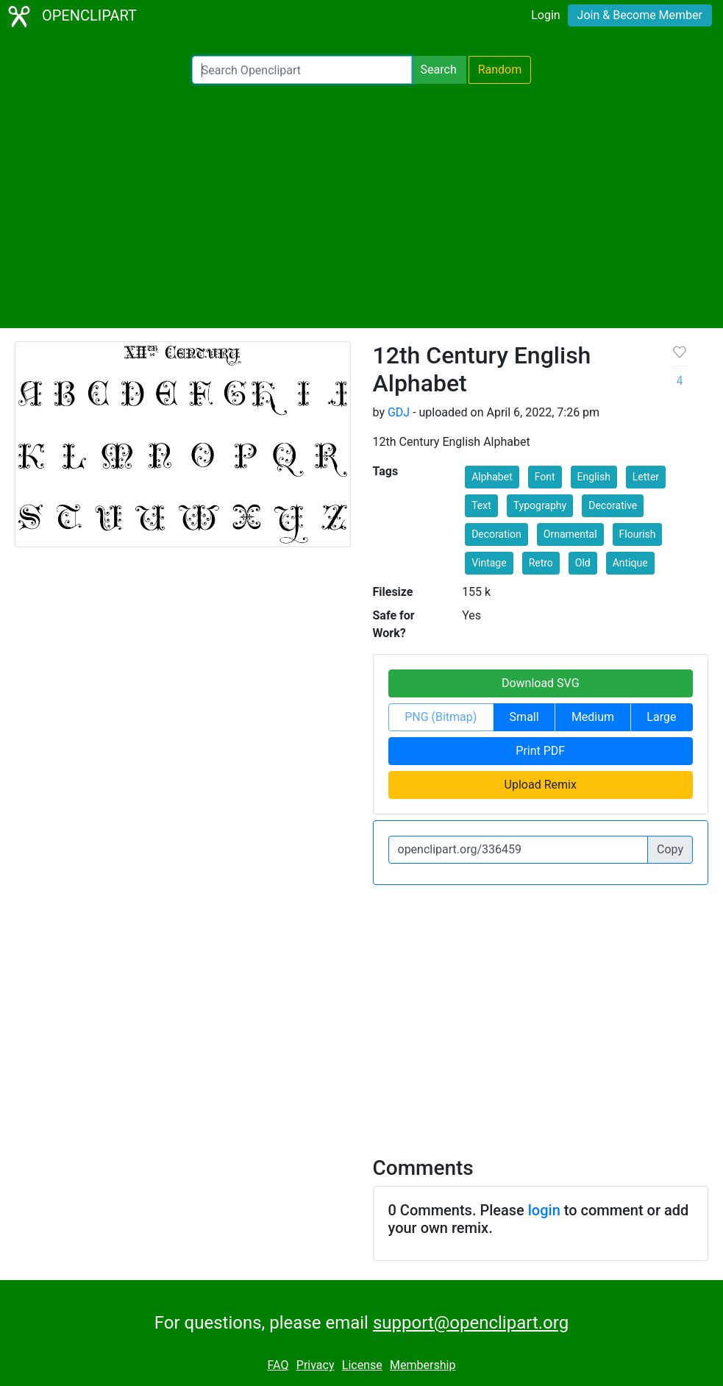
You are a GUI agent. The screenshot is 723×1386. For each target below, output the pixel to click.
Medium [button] (592, 717)
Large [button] (661, 717)
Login (545, 15)
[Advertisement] (361, 206)
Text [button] (481, 505)
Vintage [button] (489, 563)
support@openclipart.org (471, 1322)
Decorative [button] (612, 505)
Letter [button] (646, 477)
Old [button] (583, 563)
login (544, 1210)
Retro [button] (541, 563)
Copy (670, 849)
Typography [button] (539, 505)
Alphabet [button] (492, 477)
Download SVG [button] (541, 683)
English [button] (593, 477)
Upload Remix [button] (541, 785)
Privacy (315, 1365)
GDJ (399, 412)
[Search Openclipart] (302, 70)
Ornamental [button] (570, 534)
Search (439, 70)
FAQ (278, 1365)
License (362, 1365)
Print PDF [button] (540, 751)
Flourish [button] (637, 534)
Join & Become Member (639, 15)
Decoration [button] (496, 534)
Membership (422, 1365)
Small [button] (524, 717)
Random (500, 70)
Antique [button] (630, 563)
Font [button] (545, 477)
